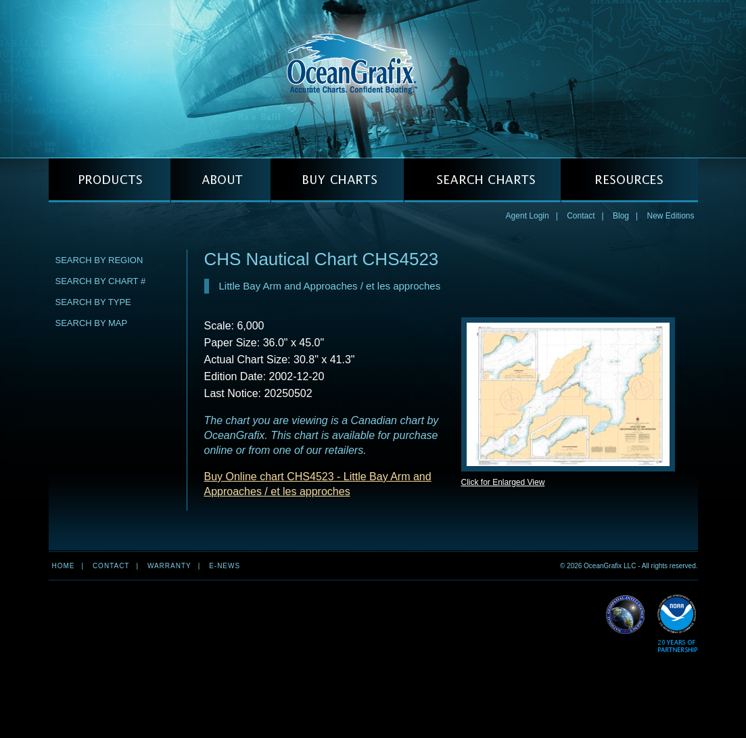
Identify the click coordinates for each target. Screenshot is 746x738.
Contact (581, 216)
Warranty (169, 566)
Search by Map (91, 323)
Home (63, 566)
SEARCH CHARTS (482, 180)
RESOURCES (629, 180)
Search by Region (99, 260)
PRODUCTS (109, 180)
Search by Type (93, 302)
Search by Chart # (100, 281)
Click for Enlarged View (503, 482)
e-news (224, 566)
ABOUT (220, 180)
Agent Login (527, 216)
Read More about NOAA (677, 624)
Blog (621, 216)
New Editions (670, 216)
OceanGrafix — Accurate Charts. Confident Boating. (373, 78)
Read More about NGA (626, 615)
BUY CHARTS (337, 180)
